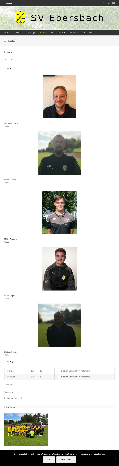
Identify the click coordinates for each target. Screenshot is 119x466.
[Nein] (115, 458)
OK (48, 459)
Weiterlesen (66, 459)
